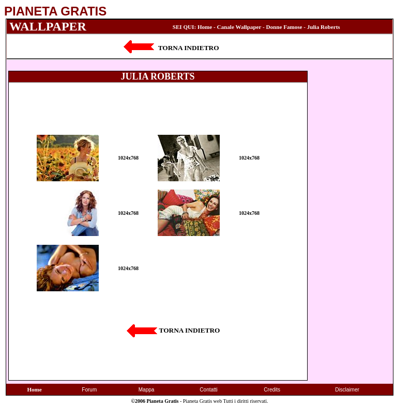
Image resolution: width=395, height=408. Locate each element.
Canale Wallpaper (239, 27)
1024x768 (128, 158)
